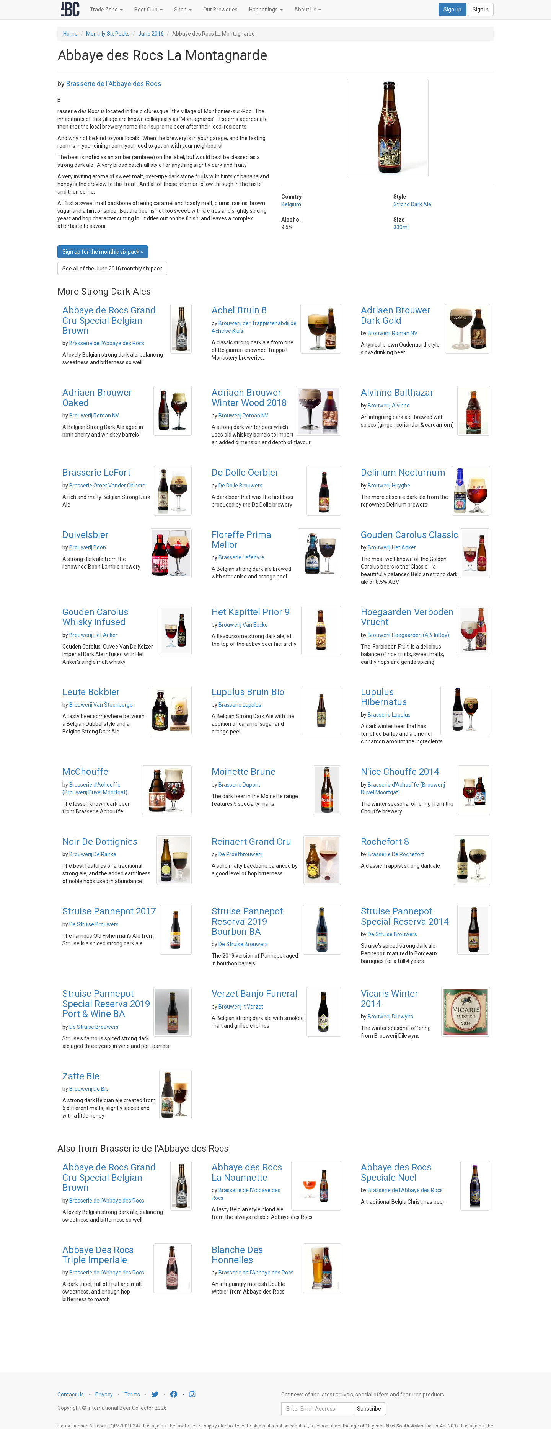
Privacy (104, 1395)
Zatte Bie (80, 1076)
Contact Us (70, 1395)
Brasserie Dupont (239, 785)
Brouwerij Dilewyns (390, 1016)
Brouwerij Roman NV (392, 333)
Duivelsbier (85, 535)
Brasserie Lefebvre (241, 557)
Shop (183, 10)
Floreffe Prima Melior (241, 540)
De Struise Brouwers (94, 924)
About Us (307, 10)
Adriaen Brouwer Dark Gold (395, 315)
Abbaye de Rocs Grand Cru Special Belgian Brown (109, 320)
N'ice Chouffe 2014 (400, 771)
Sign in (481, 10)
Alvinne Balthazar (397, 392)
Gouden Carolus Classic (409, 535)
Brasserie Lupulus (239, 705)
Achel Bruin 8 (239, 310)
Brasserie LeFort (96, 472)
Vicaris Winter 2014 (389, 998)
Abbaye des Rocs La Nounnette (247, 1172)
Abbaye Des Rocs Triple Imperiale (98, 1255)
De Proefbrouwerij (240, 854)
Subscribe (369, 1409)
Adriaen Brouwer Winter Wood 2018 (249, 397)
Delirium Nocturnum (403, 472)
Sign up (452, 10)
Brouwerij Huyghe (389, 485)
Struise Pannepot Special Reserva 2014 (404, 916)
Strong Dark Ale (412, 204)
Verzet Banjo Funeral (254, 993)
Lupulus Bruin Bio (248, 692)
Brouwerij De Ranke (92, 854)
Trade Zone (106, 10)
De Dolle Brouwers (240, 485)
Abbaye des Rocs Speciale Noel (396, 1172)
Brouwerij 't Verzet (240, 1007)
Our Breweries (220, 10)
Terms (132, 1395)
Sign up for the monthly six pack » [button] (102, 252)
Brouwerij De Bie (89, 1089)
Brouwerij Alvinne (389, 405)
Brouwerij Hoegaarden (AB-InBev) (408, 635)
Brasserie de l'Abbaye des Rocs (113, 84)
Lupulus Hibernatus (384, 697)
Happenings (266, 10)
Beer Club (148, 10)
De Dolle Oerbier (245, 472)
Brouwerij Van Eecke (243, 625)
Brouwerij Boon (87, 547)
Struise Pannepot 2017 (109, 911)
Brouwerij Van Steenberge (101, 705)
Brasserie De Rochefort (396, 854)
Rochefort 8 (385, 841)
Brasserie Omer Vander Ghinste (107, 485)
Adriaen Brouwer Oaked (97, 397)
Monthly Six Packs (108, 34)
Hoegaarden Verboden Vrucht (407, 617)
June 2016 (151, 34)
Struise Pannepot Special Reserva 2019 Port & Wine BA (106, 1003)
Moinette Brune (244, 771)
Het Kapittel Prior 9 (251, 612)
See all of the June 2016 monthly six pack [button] (112, 269)
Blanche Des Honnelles (237, 1255)
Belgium (291, 204)
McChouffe (85, 771)
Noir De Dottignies (99, 841)
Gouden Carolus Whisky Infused (95, 617)
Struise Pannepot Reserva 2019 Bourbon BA (247, 921)
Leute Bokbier (91, 692)
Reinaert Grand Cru (251, 841)
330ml (401, 227)
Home (70, 34)
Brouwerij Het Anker (392, 547)
